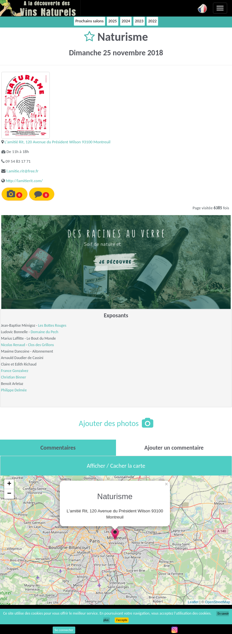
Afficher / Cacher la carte (116, 465)
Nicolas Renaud (13, 345)
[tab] (58, 448)
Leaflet (193, 602)
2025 (112, 20)
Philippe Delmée (14, 390)
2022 (152, 20)
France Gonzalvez (14, 370)
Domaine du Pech (44, 332)
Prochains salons (89, 20)
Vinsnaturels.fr (40, 8)
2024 (125, 20)
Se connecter (64, 630)
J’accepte (121, 620)
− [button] (9, 494)
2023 (139, 20)
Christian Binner (13, 377)
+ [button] (9, 484)
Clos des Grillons (41, 345)
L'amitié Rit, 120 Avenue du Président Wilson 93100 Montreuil (58, 141)
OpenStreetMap (217, 602)
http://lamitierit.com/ (24, 180)
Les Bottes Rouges (52, 325)
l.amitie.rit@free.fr (22, 171)
